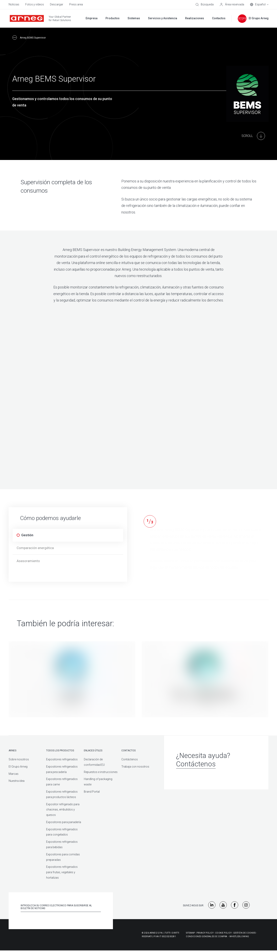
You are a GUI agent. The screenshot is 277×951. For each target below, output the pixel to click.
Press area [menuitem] (76, 4)
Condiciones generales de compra (206, 936)
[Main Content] (253, 136)
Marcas (13, 773)
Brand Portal (92, 791)
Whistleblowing (239, 936)
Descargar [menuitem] (56, 4)
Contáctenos (129, 759)
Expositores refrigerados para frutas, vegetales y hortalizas (62, 872)
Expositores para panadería (63, 822)
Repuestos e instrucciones (101, 772)
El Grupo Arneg (18, 766)
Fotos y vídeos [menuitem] (34, 4)
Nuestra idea (16, 780)
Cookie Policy (223, 933)
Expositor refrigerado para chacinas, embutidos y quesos (62, 810)
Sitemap (190, 933)
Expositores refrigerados (62, 759)
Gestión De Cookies (244, 933)
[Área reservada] (232, 4)
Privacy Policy (205, 933)
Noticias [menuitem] (14, 4)
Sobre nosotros (19, 759)
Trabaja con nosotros (135, 766)
